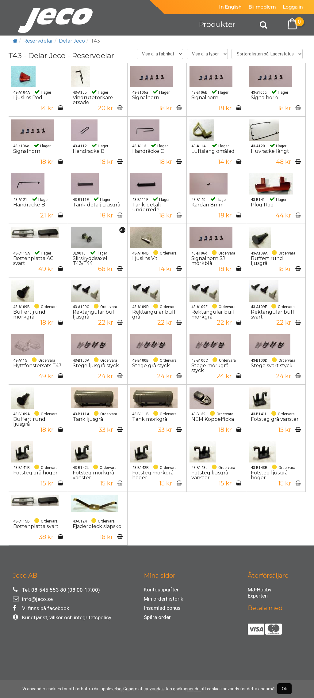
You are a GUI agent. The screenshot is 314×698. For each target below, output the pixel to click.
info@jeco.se (33, 599)
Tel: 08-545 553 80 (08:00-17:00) (56, 590)
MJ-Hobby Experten (259, 590)
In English (230, 7)
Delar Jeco (72, 41)
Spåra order (157, 617)
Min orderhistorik (163, 599)
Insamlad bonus (162, 608)
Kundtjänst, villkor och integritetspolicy (62, 617)
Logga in (293, 7)
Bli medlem (262, 7)
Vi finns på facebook (41, 608)
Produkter (217, 24)
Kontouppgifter (161, 590)
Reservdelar (38, 41)
